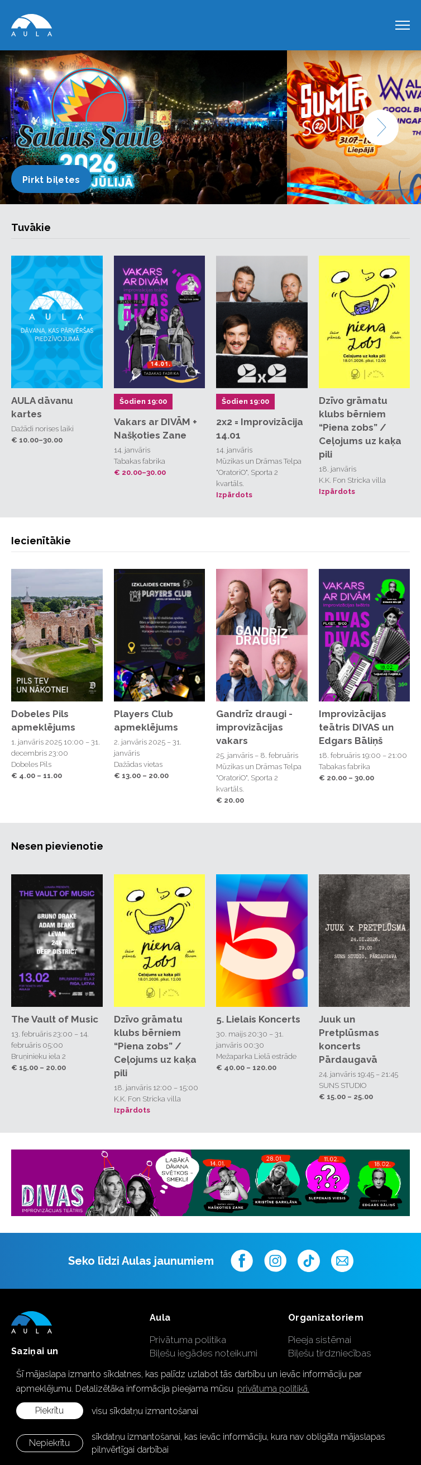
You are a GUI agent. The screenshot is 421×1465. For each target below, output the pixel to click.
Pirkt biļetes (51, 180)
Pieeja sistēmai (319, 1339)
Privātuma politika (188, 1339)
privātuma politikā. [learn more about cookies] (273, 1388)
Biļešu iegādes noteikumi (203, 1353)
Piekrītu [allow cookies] (49, 1410)
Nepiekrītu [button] (49, 1443)
